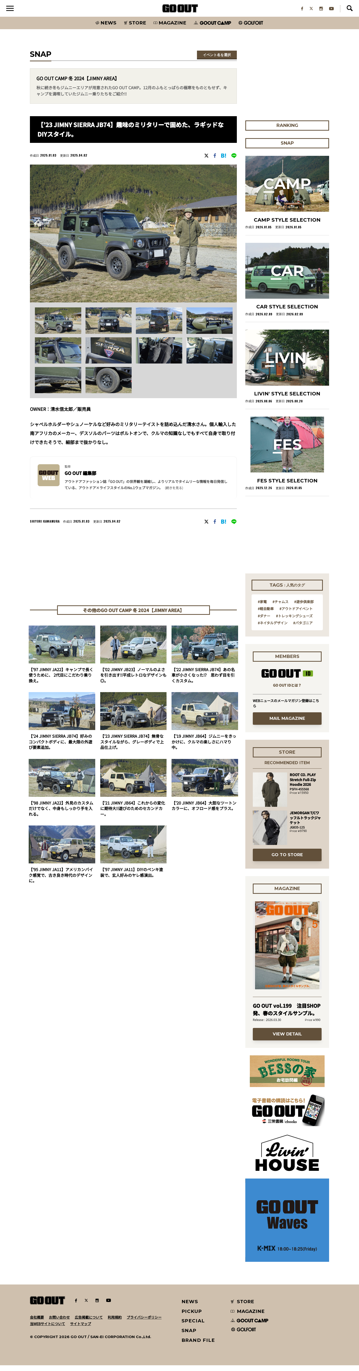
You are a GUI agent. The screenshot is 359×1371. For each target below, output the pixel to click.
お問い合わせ (59, 1322)
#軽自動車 (266, 614)
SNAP (189, 1336)
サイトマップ (80, 1329)
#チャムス (280, 607)
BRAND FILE (198, 1346)
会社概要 (37, 1322)
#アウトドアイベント (296, 614)
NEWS (189, 1307)
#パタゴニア (303, 628)
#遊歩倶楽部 (304, 607)
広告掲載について (89, 1322)
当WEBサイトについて (47, 1329)
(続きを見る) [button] (174, 493)
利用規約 (115, 1322)
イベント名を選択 (217, 60)
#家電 (262, 607)
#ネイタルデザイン (272, 628)
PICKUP (191, 1317)
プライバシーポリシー (144, 1322)
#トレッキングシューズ (294, 621)
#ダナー (264, 621)
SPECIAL (193, 1326)
